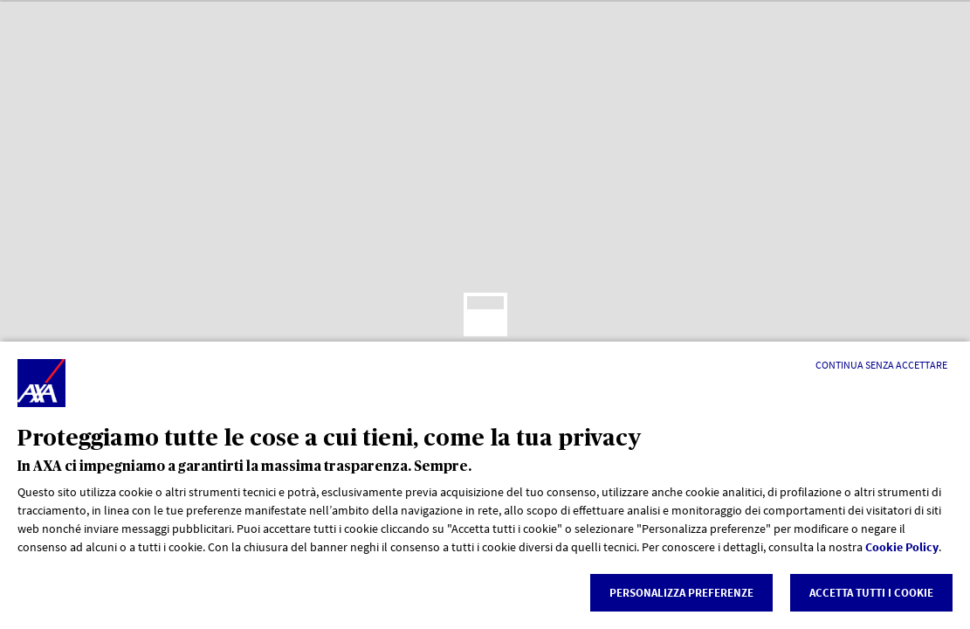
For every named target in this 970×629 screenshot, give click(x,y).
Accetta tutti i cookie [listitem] (871, 592)
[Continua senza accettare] (881, 365)
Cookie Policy (902, 547)
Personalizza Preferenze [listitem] (681, 592)
